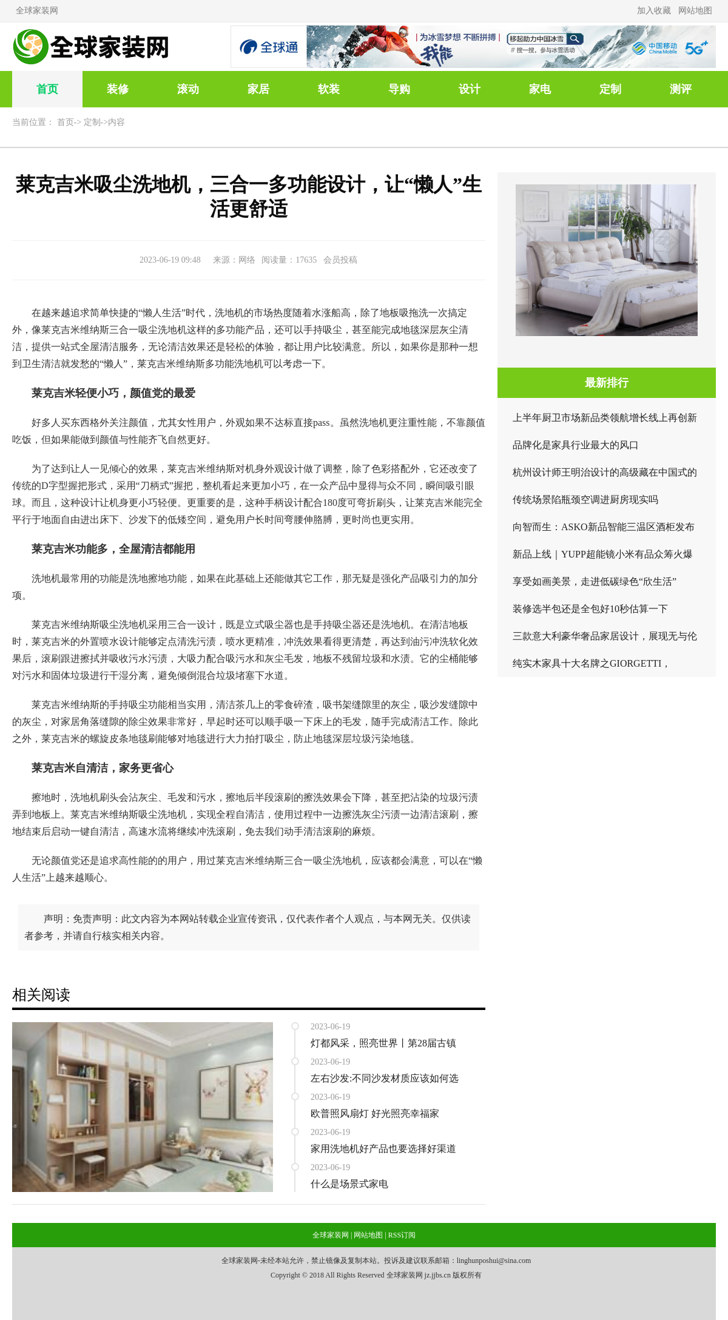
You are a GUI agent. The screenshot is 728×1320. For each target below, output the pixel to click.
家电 (540, 89)
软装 (329, 89)
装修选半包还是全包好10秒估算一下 (590, 609)
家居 (258, 89)
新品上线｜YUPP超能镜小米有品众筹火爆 (603, 554)
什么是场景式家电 (349, 1184)
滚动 (188, 89)
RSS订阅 (402, 1235)
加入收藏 (654, 10)
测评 (681, 89)
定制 (610, 89)
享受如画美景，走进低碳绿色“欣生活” (594, 581)
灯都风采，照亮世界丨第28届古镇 (383, 1043)
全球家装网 (37, 10)
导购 (399, 89)
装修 (118, 89)
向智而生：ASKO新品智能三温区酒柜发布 (604, 527)
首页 (47, 89)
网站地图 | (370, 1235)
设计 (469, 89)
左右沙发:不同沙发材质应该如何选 (385, 1078)
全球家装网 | (332, 1235)
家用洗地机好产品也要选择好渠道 (383, 1148)
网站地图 (695, 10)
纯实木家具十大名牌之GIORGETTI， (592, 663)
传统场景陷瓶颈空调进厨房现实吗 (585, 499)
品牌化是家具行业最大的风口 (576, 445)
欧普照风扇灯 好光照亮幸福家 (375, 1113)
